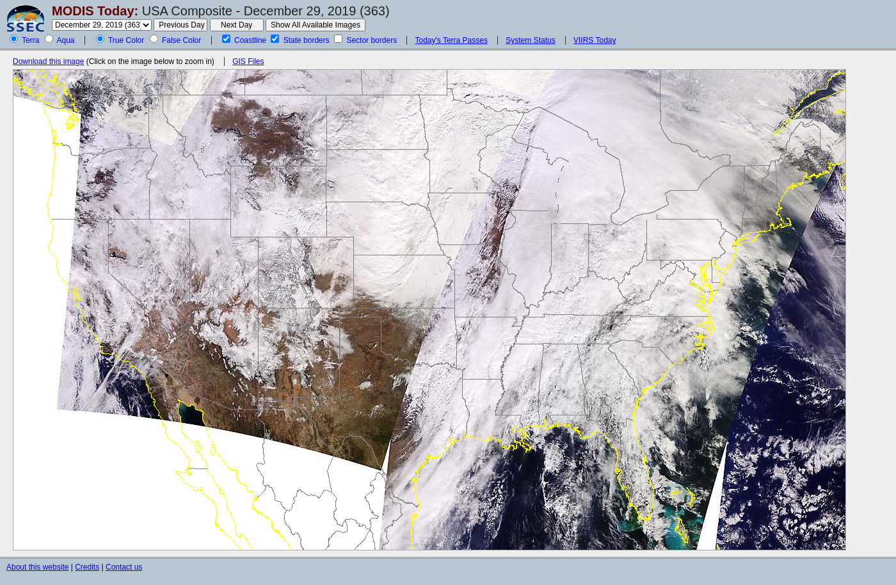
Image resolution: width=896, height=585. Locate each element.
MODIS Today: (95, 11)
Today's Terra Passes (451, 40)
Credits (87, 567)
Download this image (48, 61)
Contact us (124, 567)
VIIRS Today (594, 40)
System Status (530, 40)
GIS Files (248, 61)
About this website (37, 567)
